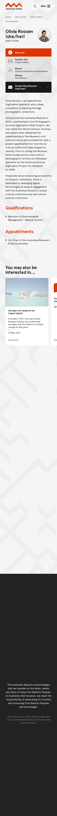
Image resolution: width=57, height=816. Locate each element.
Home (8, 16)
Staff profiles (36, 16)
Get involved (21, 16)
